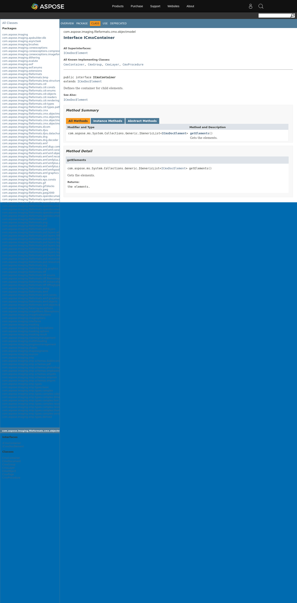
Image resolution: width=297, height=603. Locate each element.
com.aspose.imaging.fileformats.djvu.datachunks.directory (38, 133)
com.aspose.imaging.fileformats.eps (24, 176)
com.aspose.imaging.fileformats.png (24, 222)
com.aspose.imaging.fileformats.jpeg (25, 189)
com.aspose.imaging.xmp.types (22, 384)
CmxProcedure (11, 477)
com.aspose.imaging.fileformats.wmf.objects (30, 301)
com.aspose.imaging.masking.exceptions (27, 328)
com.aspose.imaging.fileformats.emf (25, 143)
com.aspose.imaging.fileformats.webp (26, 288)
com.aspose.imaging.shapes (19, 347)
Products (118, 6)
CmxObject (9, 471)
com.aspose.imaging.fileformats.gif (24, 182)
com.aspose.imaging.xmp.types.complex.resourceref (35, 407)
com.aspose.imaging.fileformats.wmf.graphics (30, 298)
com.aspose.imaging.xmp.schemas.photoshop (31, 367)
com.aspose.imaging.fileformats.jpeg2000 (28, 192)
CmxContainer (11, 458)
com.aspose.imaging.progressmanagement (29, 344)
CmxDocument (11, 461)
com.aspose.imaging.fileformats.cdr (24, 84)
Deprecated (118, 23)
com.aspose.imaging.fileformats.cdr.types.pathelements (37, 107)
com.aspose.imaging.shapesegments (25, 351)
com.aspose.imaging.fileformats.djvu (25, 130)
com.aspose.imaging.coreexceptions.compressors (33, 51)
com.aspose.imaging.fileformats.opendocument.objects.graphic (41, 212)
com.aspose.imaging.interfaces (21, 321)
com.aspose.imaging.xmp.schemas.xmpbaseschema (35, 370)
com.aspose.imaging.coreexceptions (24, 47)
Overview (67, 23)
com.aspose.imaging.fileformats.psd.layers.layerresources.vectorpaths (46, 252)
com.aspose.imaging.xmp (18, 357)
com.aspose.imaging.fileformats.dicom (26, 126)
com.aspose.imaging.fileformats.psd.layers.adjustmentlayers (40, 232)
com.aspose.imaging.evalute (20, 61)
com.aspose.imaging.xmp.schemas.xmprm (28, 380)
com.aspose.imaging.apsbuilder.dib (24, 37)
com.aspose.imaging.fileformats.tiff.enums (28, 275)
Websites (173, 6)
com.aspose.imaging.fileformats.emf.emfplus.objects (35, 163)
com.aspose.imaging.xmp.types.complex (27, 390)
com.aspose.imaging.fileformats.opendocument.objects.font (39, 209)
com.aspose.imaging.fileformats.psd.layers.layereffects (36, 242)
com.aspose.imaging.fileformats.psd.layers (28, 229)
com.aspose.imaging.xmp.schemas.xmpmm (29, 377)
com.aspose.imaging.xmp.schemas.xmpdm (29, 374)
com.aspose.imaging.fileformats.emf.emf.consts (31, 150)
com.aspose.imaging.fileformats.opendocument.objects (36, 202)
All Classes (10, 23)
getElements (199, 133)
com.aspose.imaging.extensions (22, 70)
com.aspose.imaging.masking (20, 324)
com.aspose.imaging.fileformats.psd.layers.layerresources (38, 245)
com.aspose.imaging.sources (20, 354)
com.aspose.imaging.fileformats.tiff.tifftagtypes (31, 285)
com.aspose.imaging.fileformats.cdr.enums (29, 90)
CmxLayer (8, 467)
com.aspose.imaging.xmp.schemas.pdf (26, 364)
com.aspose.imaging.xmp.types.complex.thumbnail (34, 410)
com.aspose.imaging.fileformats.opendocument (31, 196)
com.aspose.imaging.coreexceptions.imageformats (33, 54)
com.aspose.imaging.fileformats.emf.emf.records (32, 156)
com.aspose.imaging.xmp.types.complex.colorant (33, 393)
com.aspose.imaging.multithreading (24, 341)
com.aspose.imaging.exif (17, 64)
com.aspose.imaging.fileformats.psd (24, 225)
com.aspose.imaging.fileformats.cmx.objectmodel (33, 113)
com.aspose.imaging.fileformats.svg (24, 265)
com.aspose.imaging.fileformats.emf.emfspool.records (36, 169)
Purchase (137, 6)
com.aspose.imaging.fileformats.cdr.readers (29, 97)
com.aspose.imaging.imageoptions (23, 318)
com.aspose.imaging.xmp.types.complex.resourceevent (37, 403)
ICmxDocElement (76, 53)
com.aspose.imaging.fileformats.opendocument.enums (36, 199)
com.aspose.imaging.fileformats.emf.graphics (30, 173)
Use (105, 23)
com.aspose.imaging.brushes (20, 44)
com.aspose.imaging (15, 34)
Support (155, 6)
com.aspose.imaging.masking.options (25, 331)
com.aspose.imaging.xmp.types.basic (25, 387)
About (190, 6)
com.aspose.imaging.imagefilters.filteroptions (30, 311)
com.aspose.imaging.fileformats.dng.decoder (30, 140)
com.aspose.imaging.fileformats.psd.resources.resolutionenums (41, 262)
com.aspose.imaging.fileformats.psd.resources (31, 258)
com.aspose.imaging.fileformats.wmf (25, 291)
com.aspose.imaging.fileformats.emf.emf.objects (32, 153)
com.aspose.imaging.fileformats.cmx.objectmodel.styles (37, 123)
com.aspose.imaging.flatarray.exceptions (27, 308)
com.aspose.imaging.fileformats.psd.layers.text (31, 255)
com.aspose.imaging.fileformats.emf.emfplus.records (35, 166)
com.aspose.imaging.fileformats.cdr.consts (28, 87)
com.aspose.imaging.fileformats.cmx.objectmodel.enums (37, 117)
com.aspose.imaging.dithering (21, 57)
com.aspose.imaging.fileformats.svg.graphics (30, 268)
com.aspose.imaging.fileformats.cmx (25, 110)
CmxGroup (8, 464)
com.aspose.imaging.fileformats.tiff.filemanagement (34, 278)
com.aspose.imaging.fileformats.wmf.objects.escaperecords (39, 304)
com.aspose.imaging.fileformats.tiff (24, 271)
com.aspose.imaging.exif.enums (22, 67)
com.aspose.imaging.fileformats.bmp (25, 77)
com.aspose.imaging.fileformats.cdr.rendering (30, 100)
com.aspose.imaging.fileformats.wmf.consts (29, 295)
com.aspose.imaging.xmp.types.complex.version (32, 413)
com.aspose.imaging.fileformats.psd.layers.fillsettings (35, 239)
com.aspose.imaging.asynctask (21, 41)
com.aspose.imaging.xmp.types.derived (27, 417)
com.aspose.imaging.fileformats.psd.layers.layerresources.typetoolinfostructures (52, 248)
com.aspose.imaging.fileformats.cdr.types (28, 103)
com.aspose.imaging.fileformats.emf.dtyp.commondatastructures (42, 146)
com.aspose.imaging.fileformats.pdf (24, 219)
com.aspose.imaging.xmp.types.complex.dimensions (35, 397)
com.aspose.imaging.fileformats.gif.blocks (28, 186)
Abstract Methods (142, 121)
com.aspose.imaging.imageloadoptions (26, 314)
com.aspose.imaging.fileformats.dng (24, 136)
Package (82, 23)
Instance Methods (107, 121)
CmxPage (8, 474)
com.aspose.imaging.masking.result (24, 334)
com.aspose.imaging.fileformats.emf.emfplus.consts (34, 159)
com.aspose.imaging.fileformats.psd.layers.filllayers (34, 235)
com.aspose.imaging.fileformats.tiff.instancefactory (34, 281)
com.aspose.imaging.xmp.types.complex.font (30, 400)
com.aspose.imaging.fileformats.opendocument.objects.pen (39, 215)
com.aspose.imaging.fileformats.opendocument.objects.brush (40, 206)
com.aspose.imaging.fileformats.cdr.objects (29, 93)
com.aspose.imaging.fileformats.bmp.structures (32, 80)
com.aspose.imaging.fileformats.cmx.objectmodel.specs (37, 120)
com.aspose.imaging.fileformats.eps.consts (29, 179)
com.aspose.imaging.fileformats (22, 74)
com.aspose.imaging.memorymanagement (28, 337)
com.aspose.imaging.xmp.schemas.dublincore (31, 360)
